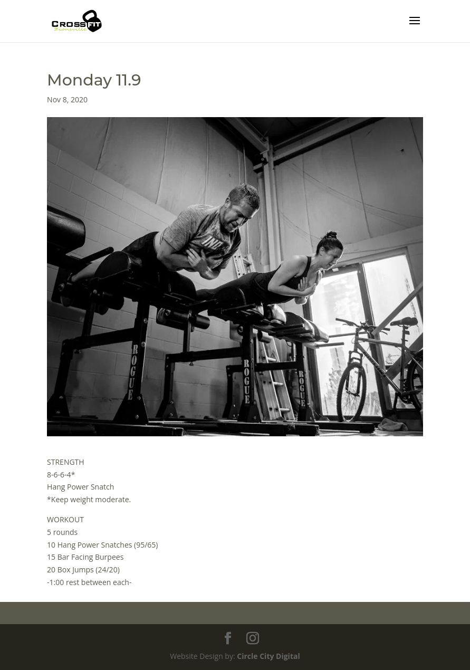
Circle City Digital (268, 656)
